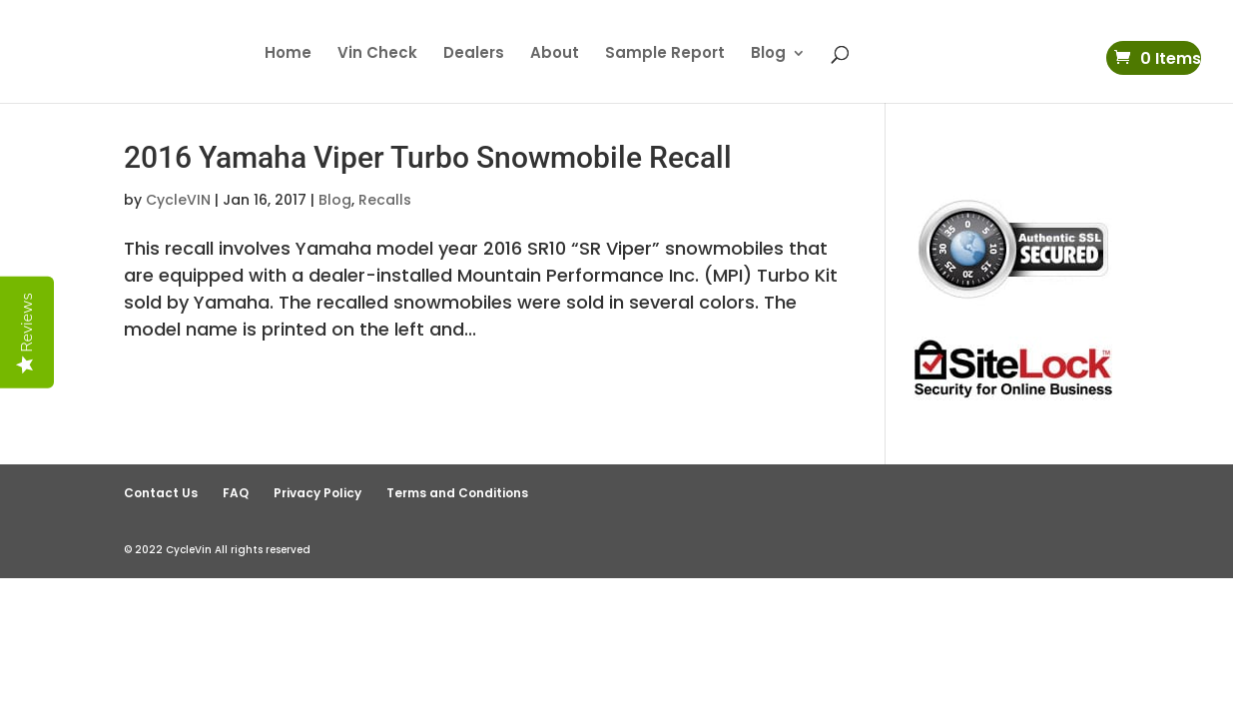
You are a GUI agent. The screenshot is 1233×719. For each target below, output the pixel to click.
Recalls (384, 200)
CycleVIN (178, 200)
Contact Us (161, 492)
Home (288, 54)
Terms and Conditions (457, 492)
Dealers (473, 54)
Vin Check (377, 54)
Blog (768, 54)
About (554, 54)
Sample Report (665, 54)
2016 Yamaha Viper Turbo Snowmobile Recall (428, 157)
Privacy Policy (317, 492)
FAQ (236, 492)
